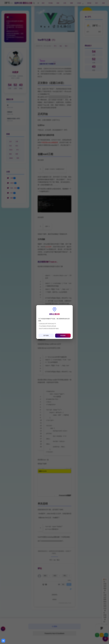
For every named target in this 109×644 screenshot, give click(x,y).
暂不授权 (46, 335)
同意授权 (63, 335)
